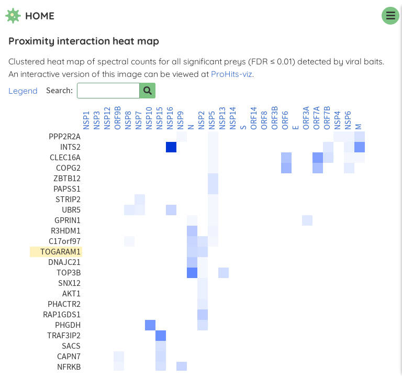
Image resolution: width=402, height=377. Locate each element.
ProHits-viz (231, 74)
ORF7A (316, 118)
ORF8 (264, 120)
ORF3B (275, 118)
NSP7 (138, 120)
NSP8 (128, 120)
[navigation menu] (390, 16)
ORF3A (306, 118)
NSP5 (212, 120)
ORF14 (254, 118)
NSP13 (222, 118)
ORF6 (285, 120)
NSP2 (201, 120)
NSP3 (97, 120)
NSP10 (149, 118)
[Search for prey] (147, 90)
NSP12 (107, 118)
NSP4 (337, 120)
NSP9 (180, 120)
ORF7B (327, 118)
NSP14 (233, 118)
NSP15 (159, 118)
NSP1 (86, 120)
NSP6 (348, 120)
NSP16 (170, 118)
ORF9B (118, 118)
